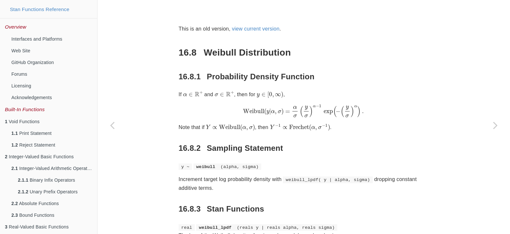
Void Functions (22, 121)
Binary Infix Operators (46, 180)
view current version (255, 12)
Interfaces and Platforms (36, 39)
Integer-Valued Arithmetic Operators (52, 168)
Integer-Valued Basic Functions (39, 156)
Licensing (21, 85)
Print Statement (31, 133)
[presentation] (193, 77)
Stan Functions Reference (39, 9)
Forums (19, 74)
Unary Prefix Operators (48, 191)
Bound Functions (32, 215)
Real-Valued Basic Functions (37, 226)
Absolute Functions (35, 203)
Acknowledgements (31, 97)
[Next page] (495, 125)
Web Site (20, 50)
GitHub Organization (32, 62)
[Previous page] (112, 125)
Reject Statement (33, 145)
